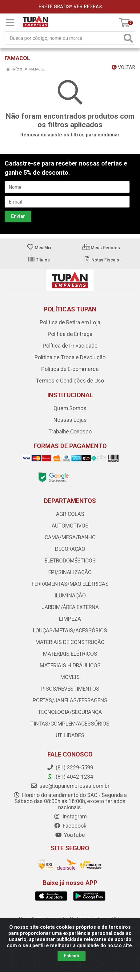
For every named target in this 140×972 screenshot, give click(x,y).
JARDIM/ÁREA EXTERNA (70, 607)
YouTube (70, 835)
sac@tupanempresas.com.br (70, 786)
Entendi (71, 955)
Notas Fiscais (101, 259)
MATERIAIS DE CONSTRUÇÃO (70, 642)
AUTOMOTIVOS (70, 526)
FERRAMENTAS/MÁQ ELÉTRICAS (70, 584)
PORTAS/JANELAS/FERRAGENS (70, 700)
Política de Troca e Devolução (70, 357)
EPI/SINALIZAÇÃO (70, 572)
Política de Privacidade (70, 346)
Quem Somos (70, 408)
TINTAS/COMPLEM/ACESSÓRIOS (70, 724)
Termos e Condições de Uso (70, 381)
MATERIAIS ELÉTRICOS (70, 654)
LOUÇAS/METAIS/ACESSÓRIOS (70, 630)
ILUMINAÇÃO (70, 596)
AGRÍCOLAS (70, 514)
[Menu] (10, 22)
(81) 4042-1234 (70, 777)
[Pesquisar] (128, 38)
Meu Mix (38, 247)
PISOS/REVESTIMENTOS (70, 689)
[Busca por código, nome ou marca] (63, 38)
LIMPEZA (70, 619)
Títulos (39, 259)
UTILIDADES (70, 735)
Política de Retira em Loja (70, 322)
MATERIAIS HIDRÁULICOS (70, 665)
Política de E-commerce (70, 369)
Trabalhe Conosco (70, 432)
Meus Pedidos (101, 247)
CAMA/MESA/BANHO (70, 537)
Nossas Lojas (70, 420)
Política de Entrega (70, 334)
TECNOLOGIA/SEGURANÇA (70, 712)
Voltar (123, 67)
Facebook (70, 826)
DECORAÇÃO (70, 549)
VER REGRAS (88, 7)
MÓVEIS (70, 677)
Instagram (70, 817)
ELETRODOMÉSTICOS (70, 561)
